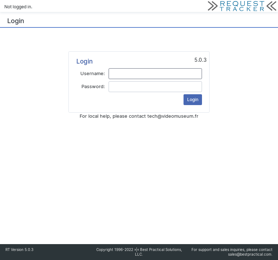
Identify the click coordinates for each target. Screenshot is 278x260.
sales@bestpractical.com (249, 254)
